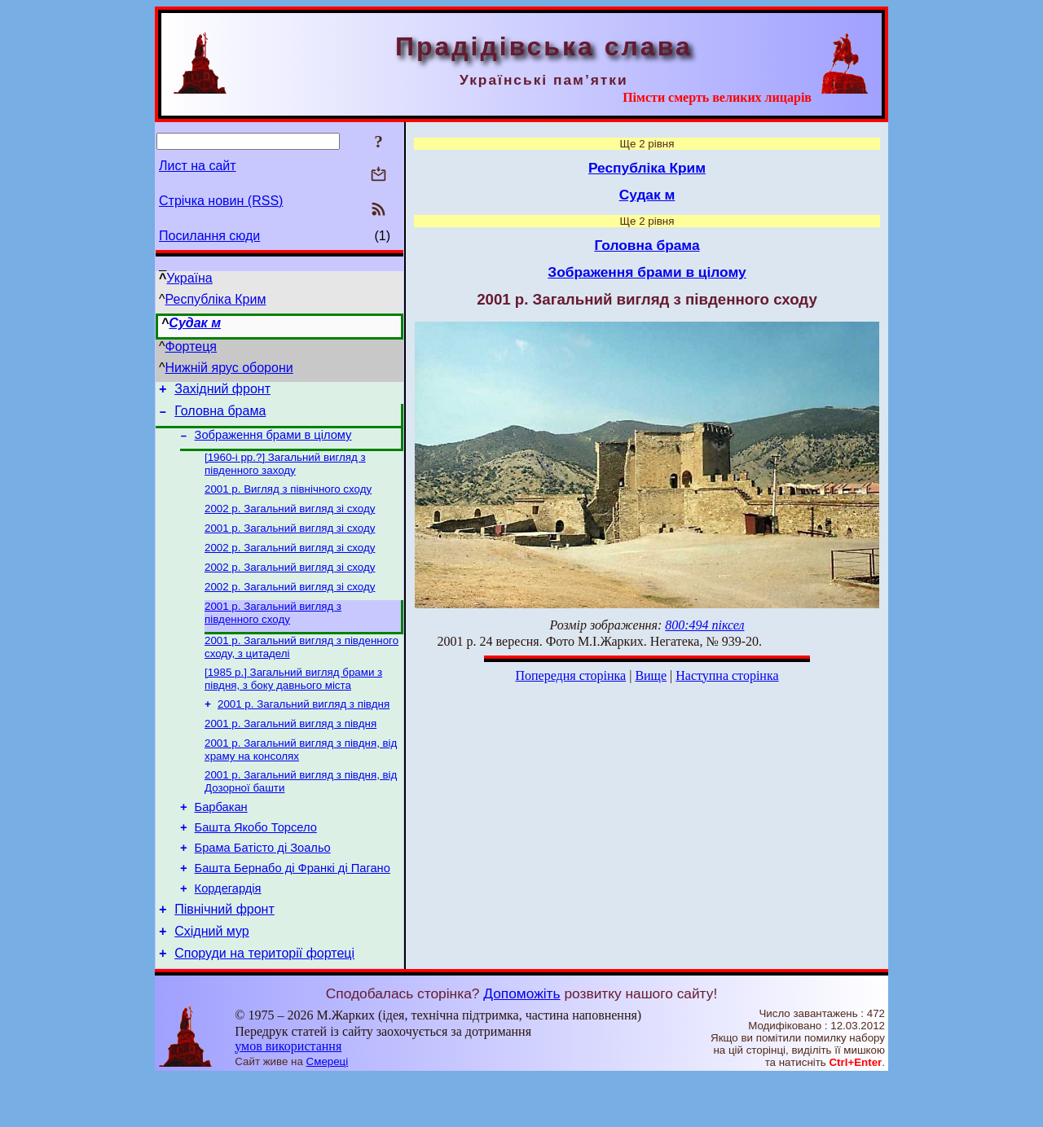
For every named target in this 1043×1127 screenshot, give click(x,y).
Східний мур (211, 978)
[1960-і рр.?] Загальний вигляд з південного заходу (285, 472)
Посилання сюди (209, 236)
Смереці (327, 1111)
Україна (189, 278)
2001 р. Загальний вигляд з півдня (303, 729)
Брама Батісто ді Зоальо (263, 885)
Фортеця (191, 346)
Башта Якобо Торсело (256, 862)
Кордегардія (228, 930)
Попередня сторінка (570, 675)
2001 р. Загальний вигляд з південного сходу (273, 633)
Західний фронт (222, 391)
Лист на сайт (197, 166)
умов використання (288, 1096)
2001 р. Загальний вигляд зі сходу (290, 542)
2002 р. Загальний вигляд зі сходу (290, 521)
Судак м (195, 323)
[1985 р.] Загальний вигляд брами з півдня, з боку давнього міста (293, 702)
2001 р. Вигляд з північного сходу (288, 499)
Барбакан (221, 839)
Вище (651, 675)
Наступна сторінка (727, 675)
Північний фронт (224, 954)
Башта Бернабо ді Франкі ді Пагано (292, 907)
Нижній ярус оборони (229, 368)
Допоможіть (521, 1043)
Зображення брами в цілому (273, 442)
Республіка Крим (215, 299)
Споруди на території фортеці (264, 1003)
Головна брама (220, 416)
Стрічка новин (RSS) (221, 201)
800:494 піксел (704, 625)
